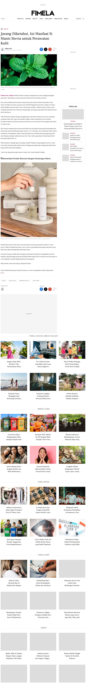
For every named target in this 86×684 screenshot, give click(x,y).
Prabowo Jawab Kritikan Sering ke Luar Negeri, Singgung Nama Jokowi (43, 655)
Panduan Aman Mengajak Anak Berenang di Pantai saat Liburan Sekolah (14, 396)
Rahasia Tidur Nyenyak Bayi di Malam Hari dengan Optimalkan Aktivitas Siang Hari (13, 582)
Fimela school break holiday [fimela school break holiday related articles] (43, 336)
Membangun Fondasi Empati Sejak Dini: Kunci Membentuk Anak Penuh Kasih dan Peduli (14, 614)
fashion (28, 18)
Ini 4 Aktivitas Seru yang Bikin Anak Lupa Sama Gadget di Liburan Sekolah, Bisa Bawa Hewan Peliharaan (43, 364)
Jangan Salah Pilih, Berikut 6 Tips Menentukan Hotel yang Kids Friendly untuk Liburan (14, 364)
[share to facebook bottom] (41, 289)
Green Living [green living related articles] (44, 409)
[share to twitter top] (45, 49)
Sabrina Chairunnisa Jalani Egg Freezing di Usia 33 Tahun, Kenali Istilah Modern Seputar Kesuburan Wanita (14, 509)
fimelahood (58, 18)
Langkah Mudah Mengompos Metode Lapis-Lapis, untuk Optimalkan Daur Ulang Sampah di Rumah (72, 469)
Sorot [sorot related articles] (44, 628)
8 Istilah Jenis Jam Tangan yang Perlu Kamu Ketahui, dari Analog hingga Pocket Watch (43, 509)
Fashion (73, 121)
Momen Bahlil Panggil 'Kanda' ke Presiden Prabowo (72, 655)
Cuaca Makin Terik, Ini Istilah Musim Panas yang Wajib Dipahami (43, 541)
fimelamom (48, 18)
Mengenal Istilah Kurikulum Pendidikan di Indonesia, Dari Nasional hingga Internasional (72, 509)
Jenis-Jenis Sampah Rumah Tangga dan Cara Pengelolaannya (14, 541)
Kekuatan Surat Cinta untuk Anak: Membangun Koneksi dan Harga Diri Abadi (72, 582)
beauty (35, 18)
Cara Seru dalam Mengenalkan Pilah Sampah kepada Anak (14, 437)
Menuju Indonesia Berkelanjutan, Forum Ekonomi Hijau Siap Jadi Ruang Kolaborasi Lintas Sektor (72, 437)
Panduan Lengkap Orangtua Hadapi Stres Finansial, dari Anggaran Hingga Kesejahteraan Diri (43, 614)
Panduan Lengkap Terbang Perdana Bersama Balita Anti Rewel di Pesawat (43, 396)
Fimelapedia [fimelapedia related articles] (44, 482)
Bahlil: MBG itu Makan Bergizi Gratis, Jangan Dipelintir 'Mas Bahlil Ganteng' (14, 655)
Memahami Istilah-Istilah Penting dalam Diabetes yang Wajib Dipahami (72, 541)
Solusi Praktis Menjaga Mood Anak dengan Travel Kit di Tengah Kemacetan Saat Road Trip (72, 364)
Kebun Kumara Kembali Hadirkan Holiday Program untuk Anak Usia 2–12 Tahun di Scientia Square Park (72, 396)
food (41, 18)
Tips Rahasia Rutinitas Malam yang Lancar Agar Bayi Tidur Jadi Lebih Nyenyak (72, 614)
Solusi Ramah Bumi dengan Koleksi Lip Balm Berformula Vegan (14, 469)
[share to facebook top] (41, 49)
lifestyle (20, 18)
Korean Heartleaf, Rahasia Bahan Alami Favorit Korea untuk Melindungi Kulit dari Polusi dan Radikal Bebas (43, 469)
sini (3, 273)
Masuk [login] (78, 18)
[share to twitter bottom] (45, 289)
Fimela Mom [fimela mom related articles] (43, 555)
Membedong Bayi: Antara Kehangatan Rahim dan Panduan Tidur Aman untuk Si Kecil (42, 582)
